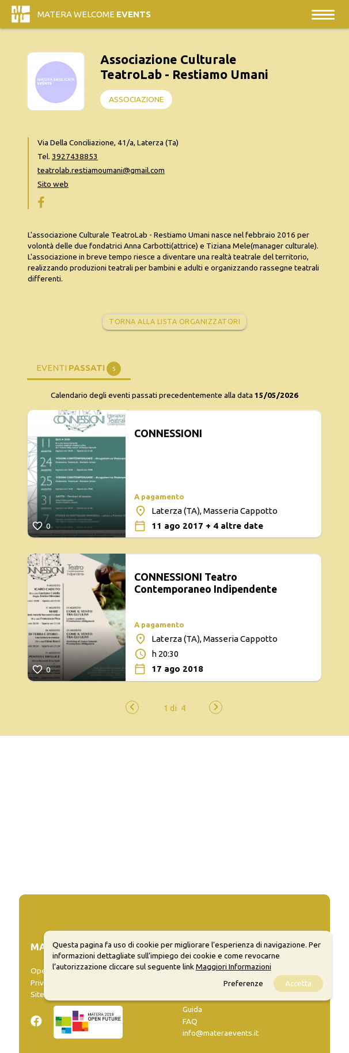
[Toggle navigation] (323, 14)
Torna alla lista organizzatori (174, 321)
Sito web (53, 184)
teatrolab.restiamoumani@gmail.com (101, 170)
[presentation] (132, 707)
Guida (192, 1009)
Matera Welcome (94, 14)
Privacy (43, 982)
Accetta (298, 983)
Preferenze (243, 983)
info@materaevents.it (221, 1032)
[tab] (79, 367)
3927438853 (75, 156)
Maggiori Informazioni (233, 966)
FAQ (190, 1021)
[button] (170, 707)
